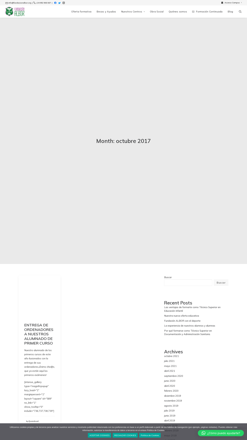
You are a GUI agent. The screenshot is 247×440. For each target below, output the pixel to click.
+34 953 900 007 (43, 3)
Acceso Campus (233, 2)
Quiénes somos (178, 11)
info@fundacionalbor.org (19, 3)
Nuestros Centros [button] (133, 11)
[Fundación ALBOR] (14, 11)
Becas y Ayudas (106, 11)
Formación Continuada (209, 11)
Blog (230, 11)
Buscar (168, 221)
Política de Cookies (150, 435)
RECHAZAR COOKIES (125, 435)
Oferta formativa (81, 11)
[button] (240, 11)
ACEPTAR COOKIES (99, 435)
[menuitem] (231, 2)
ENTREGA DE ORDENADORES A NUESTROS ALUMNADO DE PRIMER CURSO (38, 278)
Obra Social (157, 11)
